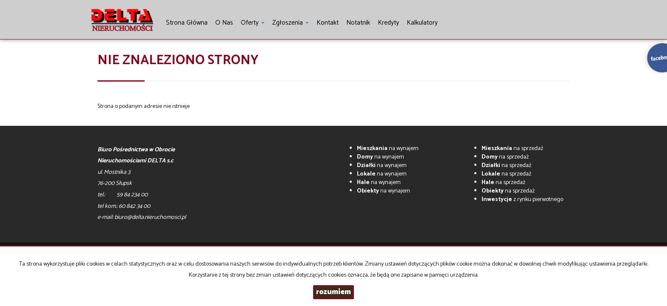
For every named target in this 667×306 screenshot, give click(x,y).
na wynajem (388, 148)
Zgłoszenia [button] (290, 22)
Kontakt (327, 22)
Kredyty (388, 22)
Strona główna (187, 22)
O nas (224, 22)
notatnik (358, 22)
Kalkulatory (422, 22)
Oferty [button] (253, 22)
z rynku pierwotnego (522, 199)
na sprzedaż (512, 148)
